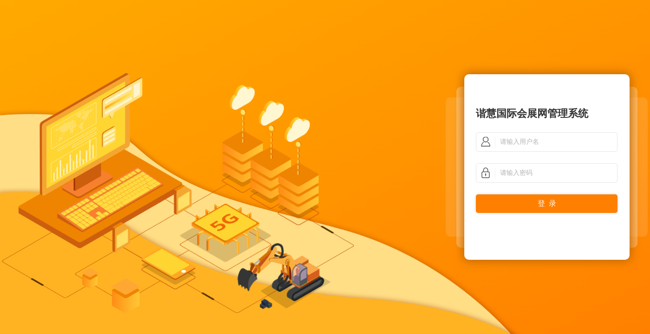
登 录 (547, 203)
